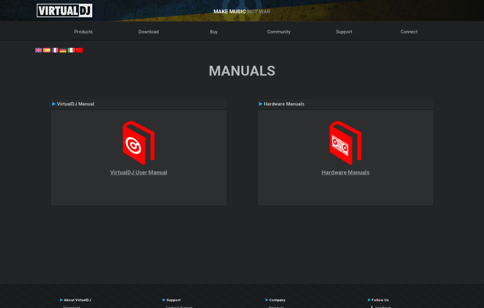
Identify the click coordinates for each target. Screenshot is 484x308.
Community (278, 31)
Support (344, 31)
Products (83, 31)
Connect (409, 31)
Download (149, 31)
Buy (214, 31)
